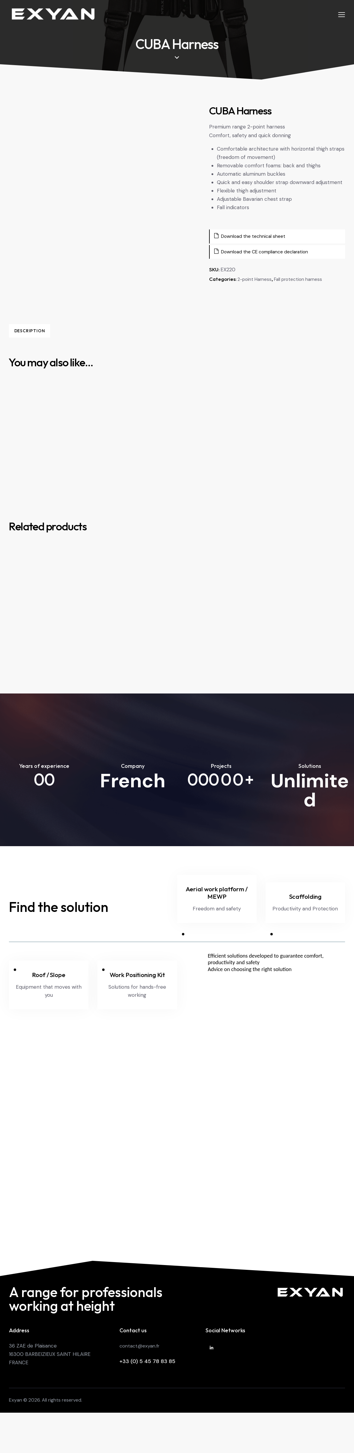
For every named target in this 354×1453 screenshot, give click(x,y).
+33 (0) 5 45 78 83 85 (147, 1390)
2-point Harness (256, 281)
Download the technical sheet (253, 237)
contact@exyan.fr (140, 1375)
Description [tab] (50, 331)
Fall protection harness (305, 281)
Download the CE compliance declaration (266, 253)
